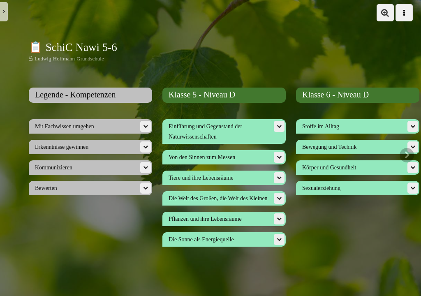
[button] (385, 12)
